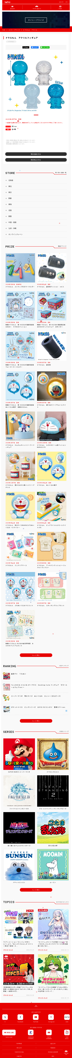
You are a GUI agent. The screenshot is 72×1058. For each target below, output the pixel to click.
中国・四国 (12, 222)
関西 (10, 216)
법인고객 (61, 2)
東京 (10, 192)
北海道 (10, 180)
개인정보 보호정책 (53, 1052)
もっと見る (36, 655)
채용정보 (52, 1048)
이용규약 (19, 1056)
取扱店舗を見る (36, 154)
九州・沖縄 (12, 228)
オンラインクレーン (15, 234)
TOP (3, 30)
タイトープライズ (14, 30)
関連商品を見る (36, 160)
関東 (10, 198)
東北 (10, 186)
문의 (53, 1056)
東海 (10, 204)
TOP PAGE (19, 1043)
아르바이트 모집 (19, 1052)
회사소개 (19, 1048)
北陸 (10, 210)
